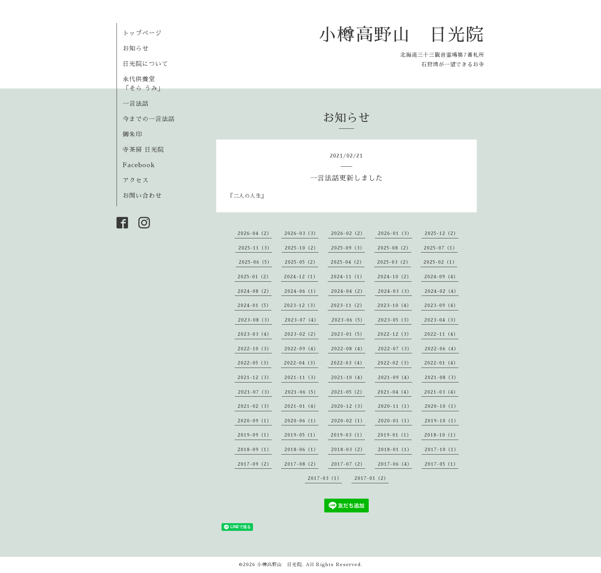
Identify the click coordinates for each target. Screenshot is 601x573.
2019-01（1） (395, 435)
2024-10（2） (395, 276)
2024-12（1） (301, 276)
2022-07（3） (395, 348)
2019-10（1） (442, 421)
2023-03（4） (255, 334)
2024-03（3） (395, 291)
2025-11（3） (255, 248)
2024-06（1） (301, 291)
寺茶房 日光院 (143, 150)
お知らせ (136, 49)
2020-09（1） (255, 421)
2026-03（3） (301, 233)
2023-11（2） (348, 305)
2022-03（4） (348, 363)
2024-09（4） (441, 276)
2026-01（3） (395, 233)
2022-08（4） (348, 348)
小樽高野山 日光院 (401, 34)
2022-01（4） (441, 363)
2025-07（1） (441, 248)
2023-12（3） (301, 305)
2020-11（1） (395, 406)
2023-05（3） (395, 320)
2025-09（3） (348, 248)
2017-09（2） (255, 464)
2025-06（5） (255, 262)
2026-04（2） (255, 233)
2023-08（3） (255, 320)
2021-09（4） (395, 377)
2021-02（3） (255, 406)
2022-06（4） (442, 348)
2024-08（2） (255, 291)
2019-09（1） (255, 435)
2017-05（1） (441, 464)
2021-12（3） (255, 377)
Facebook (139, 165)
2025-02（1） (440, 262)
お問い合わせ (142, 196)
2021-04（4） (395, 392)
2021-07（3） (255, 392)
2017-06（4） (395, 464)
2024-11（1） (348, 276)
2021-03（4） (441, 392)
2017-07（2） (348, 464)
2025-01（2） (254, 276)
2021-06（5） (302, 392)
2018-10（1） (441, 435)
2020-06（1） (301, 421)
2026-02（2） (348, 233)
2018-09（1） (255, 449)
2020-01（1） (395, 421)
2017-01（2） (372, 478)
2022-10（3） (255, 348)
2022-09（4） (301, 348)
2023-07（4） (302, 320)
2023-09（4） (441, 305)
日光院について (145, 64)
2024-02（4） (442, 291)
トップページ (142, 33)
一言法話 (136, 104)
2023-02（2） (301, 334)
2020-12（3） (348, 406)
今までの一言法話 (149, 119)
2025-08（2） (394, 248)
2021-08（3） (442, 377)
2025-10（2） (302, 248)
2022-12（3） (395, 334)
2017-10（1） (442, 449)
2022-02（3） (395, 363)
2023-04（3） (441, 320)
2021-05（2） (348, 392)
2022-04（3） (301, 363)
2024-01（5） (254, 305)
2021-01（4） (301, 406)
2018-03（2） (348, 449)
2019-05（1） (301, 435)
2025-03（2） (394, 262)
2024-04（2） (348, 291)
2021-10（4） (348, 377)
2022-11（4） (441, 334)
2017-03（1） (325, 478)
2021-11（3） (301, 377)
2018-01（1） (395, 449)
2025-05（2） (301, 262)
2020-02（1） (348, 421)
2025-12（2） (441, 233)
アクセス (136, 180)
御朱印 (132, 134)
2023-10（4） (395, 305)
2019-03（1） (348, 435)
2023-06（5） (348, 320)
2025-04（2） (348, 262)
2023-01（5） (348, 334)
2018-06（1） (301, 449)
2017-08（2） (301, 464)
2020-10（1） (442, 406)
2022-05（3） (254, 363)
